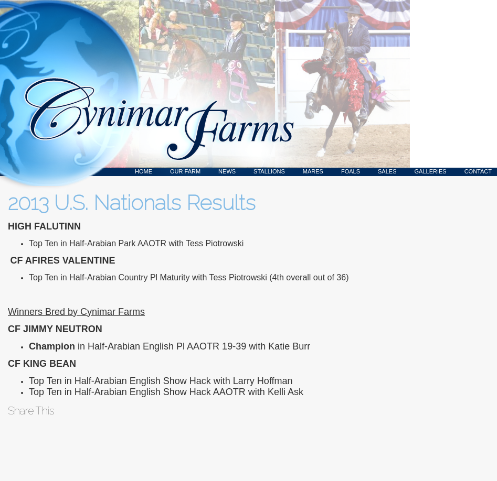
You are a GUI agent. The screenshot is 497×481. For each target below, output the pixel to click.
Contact (478, 171)
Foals (350, 171)
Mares (313, 171)
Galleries (431, 171)
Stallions (269, 171)
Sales (387, 171)
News (227, 171)
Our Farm (185, 171)
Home (143, 171)
